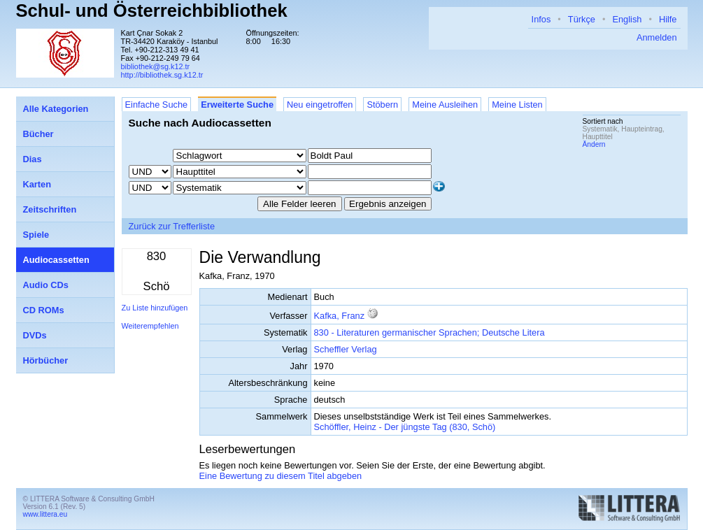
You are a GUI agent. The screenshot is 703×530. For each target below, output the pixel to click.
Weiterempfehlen (150, 326)
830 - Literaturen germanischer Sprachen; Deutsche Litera (429, 332)
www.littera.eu (45, 514)
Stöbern (382, 104)
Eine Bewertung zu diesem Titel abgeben (280, 476)
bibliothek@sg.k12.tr (155, 66)
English (626, 19)
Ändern (594, 144)
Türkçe (581, 19)
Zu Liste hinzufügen (155, 307)
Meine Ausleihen (445, 104)
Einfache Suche (156, 104)
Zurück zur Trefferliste (172, 226)
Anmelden (657, 37)
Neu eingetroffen (320, 104)
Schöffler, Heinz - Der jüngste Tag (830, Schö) (405, 427)
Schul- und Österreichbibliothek (151, 10)
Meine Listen (517, 104)
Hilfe (668, 19)
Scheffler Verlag (345, 349)
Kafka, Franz (339, 315)
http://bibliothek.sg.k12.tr (162, 75)
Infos (541, 19)
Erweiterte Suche (237, 104)
